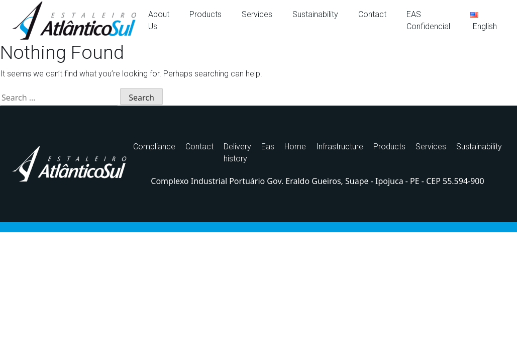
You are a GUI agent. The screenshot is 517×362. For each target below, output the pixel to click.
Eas (267, 146)
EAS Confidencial (428, 20)
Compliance (154, 146)
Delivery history (237, 152)
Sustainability (315, 14)
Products (205, 14)
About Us (158, 20)
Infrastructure (339, 146)
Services (257, 14)
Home (295, 146)
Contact (372, 14)
